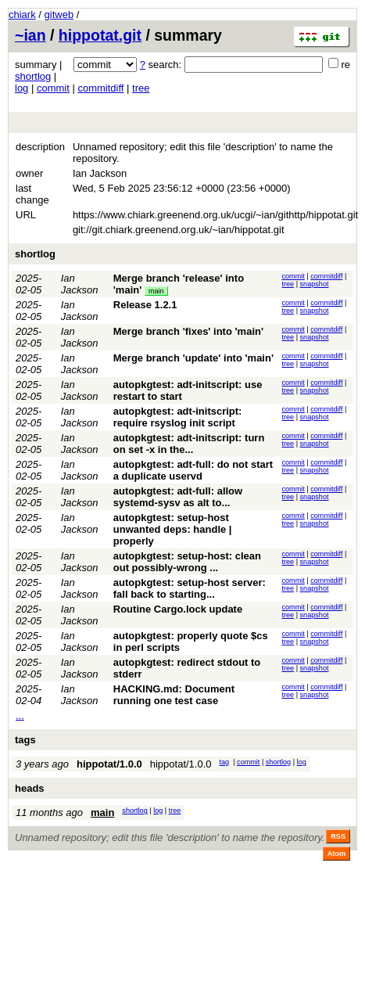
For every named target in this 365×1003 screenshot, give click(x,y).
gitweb (59, 14)
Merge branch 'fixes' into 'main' (188, 331)
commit (53, 88)
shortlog (33, 76)
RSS (338, 836)
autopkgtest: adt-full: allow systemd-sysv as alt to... (177, 497)
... (20, 715)
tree (140, 88)
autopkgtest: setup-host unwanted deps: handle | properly (172, 529)
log (21, 88)
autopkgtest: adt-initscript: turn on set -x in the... (189, 443)
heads (30, 788)
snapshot (314, 284)
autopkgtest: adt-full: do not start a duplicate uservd (193, 470)
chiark (22, 14)
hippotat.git (100, 35)
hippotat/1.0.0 (109, 764)
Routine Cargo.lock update (177, 609)
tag (225, 762)
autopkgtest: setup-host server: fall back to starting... (189, 588)
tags (25, 740)
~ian (30, 35)
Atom (336, 853)
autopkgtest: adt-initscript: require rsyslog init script (177, 417)
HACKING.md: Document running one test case (173, 694)
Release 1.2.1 (145, 305)
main (156, 291)
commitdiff (100, 88)
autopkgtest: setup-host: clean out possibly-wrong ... (187, 561)
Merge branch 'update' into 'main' (193, 358)
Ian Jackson (79, 284)
